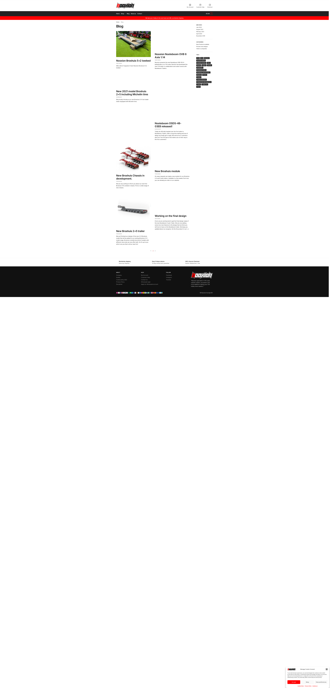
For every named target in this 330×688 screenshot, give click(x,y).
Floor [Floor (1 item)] (208, 62)
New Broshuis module (167, 171)
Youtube (168, 279)
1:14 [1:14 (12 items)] (202, 58)
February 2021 (200, 31)
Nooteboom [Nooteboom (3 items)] (200, 67)
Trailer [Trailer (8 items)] (198, 84)
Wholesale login (145, 282)
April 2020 (199, 33)
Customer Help (200, 6)
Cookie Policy (301, 686)
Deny (307, 682)
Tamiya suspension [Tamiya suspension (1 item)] (201, 79)
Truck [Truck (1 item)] (198, 86)
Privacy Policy (308, 686)
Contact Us (144, 279)
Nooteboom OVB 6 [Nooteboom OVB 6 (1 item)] (201, 70)
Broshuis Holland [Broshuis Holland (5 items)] (201, 60)
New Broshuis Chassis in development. (130, 177)
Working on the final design (170, 215)
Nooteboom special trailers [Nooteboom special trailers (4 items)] (203, 72)
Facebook (169, 275)
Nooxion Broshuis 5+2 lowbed (133, 60)
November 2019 (200, 36)
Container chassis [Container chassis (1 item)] (201, 62)
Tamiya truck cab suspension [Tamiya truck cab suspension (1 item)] (204, 82)
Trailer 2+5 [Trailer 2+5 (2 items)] (204, 84)
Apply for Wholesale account (149, 284)
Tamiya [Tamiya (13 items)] (199, 77)
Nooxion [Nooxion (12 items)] (199, 74)
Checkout (209, 6)
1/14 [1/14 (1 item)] (198, 58)
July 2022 (199, 27)
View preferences (321, 682)
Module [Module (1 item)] (209, 65)
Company (119, 275)
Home (117, 22)
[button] (327, 669)
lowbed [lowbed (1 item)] (204, 65)
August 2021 (199, 29)
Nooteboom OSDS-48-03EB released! (168, 125)
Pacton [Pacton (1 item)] (204, 74)
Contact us (314, 686)
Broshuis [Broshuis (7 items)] (207, 58)
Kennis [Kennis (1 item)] (198, 65)
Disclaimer (119, 284)
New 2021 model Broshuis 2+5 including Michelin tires (132, 93)
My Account (190, 6)
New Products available (202, 44)
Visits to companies (201, 48)
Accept (294, 682)
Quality (118, 277)
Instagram (169, 277)
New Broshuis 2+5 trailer (130, 231)
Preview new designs (202, 46)
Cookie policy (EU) (121, 279)
